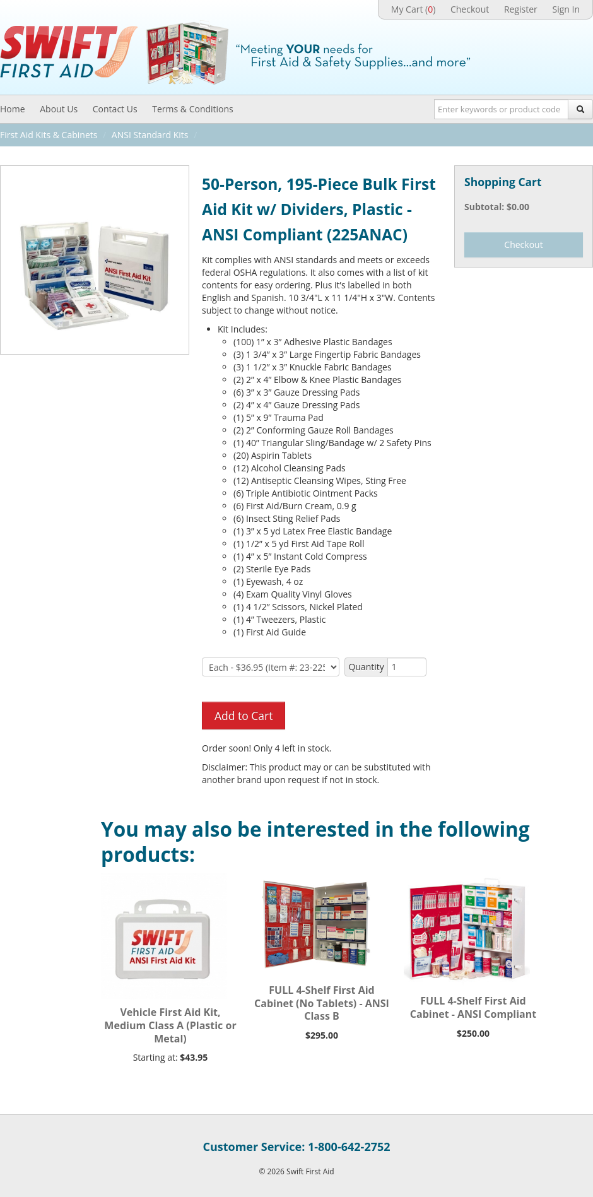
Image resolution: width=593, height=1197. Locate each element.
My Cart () (413, 9)
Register (520, 9)
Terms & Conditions (192, 109)
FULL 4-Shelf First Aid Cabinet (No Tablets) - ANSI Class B (321, 1003)
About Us (59, 109)
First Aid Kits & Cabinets (48, 135)
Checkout (469, 9)
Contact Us (115, 109)
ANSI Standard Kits (150, 135)
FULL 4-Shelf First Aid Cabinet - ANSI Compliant (473, 1007)
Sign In (566, 9)
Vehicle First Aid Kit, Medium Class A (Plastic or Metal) (170, 1025)
